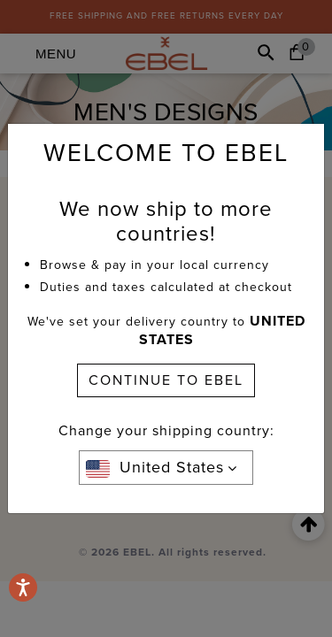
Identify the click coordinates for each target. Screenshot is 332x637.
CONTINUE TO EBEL (166, 380)
